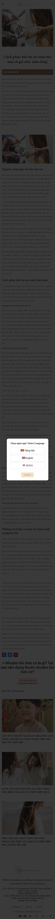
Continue (27, 475)
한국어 (27, 465)
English (27, 458)
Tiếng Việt (27, 450)
